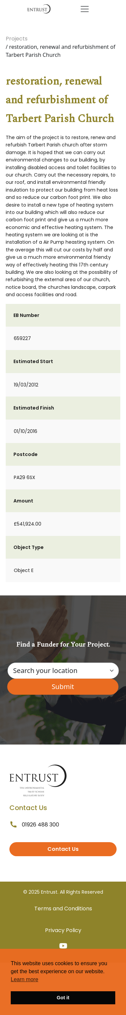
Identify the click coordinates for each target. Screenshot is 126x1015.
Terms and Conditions (63, 908)
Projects (17, 38)
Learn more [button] (24, 979)
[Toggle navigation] (85, 9)
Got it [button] (63, 997)
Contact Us (63, 849)
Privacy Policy (63, 930)
